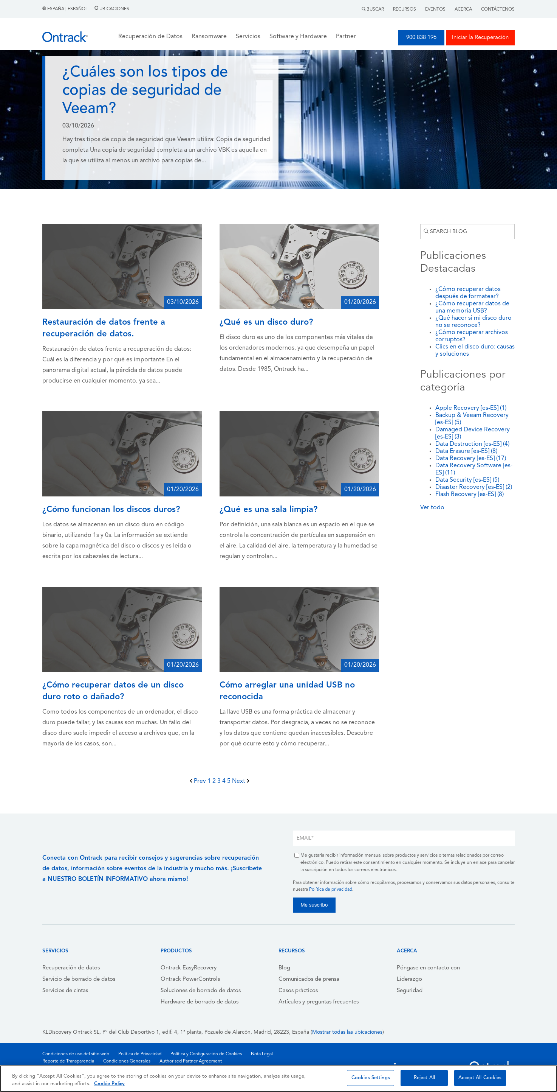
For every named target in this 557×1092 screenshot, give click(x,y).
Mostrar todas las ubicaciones (347, 1032)
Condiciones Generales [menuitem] (126, 1061)
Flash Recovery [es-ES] (469, 495)
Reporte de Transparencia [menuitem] (68, 1061)
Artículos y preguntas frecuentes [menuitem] (318, 1002)
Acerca (463, 9)
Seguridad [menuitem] (409, 991)
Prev (198, 781)
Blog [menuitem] (284, 968)
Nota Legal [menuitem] (262, 1054)
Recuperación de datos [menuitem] (71, 968)
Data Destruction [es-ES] (472, 444)
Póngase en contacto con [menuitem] (428, 968)
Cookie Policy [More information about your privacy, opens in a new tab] (109, 1083)
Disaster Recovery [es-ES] (473, 487)
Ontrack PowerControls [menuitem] (190, 979)
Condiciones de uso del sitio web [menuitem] (75, 1054)
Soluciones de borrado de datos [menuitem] (201, 991)
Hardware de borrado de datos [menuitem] (199, 1002)
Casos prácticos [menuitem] (298, 991)
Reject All (424, 1077)
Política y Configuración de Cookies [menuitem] (206, 1054)
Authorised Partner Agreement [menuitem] (190, 1061)
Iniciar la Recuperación (480, 37)
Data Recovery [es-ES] (470, 459)
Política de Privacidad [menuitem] (139, 1054)
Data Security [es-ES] (467, 480)
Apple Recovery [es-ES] (470, 408)
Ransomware (209, 37)
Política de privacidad (330, 889)
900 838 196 (421, 37)
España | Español (65, 9)
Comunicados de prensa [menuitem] (308, 979)
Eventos (435, 9)
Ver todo (432, 508)
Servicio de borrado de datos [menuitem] (78, 979)
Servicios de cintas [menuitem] (65, 991)
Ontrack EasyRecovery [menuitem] (189, 968)
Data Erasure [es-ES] (466, 451)
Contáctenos (498, 9)
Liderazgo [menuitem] (409, 979)
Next (240, 781)
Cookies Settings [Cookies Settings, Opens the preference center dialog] (370, 1077)
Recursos (404, 9)
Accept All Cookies (479, 1077)
